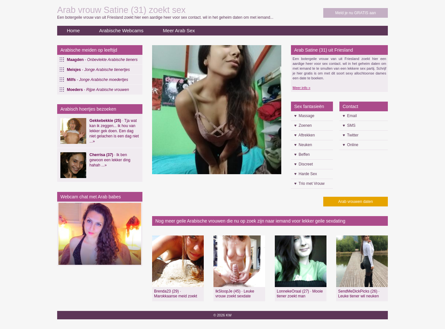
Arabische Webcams (121, 30)
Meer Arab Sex (179, 30)
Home (73, 30)
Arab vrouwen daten (355, 201)
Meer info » (301, 88)
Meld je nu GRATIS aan (355, 13)
